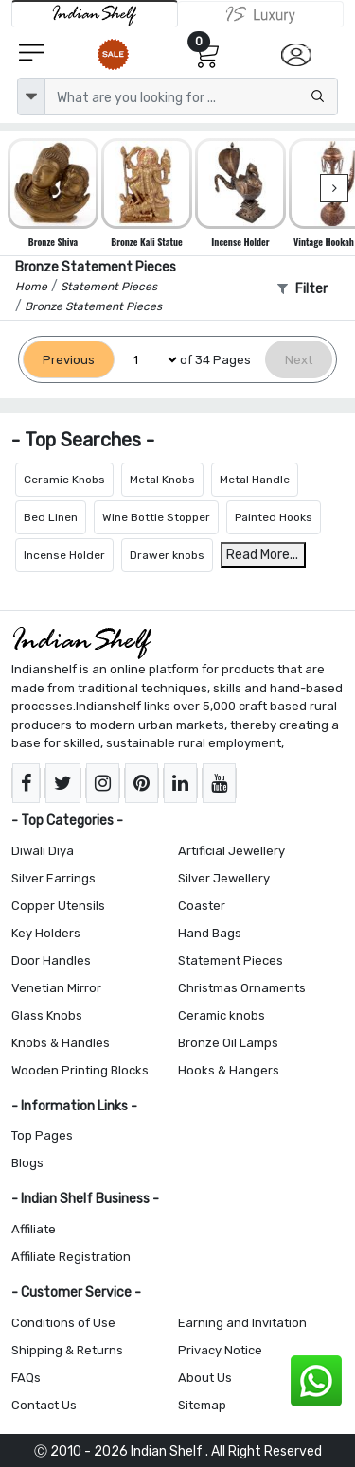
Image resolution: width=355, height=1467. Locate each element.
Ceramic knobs (221, 1015)
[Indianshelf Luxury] (261, 14)
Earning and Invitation (242, 1323)
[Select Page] (147, 360)
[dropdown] (31, 96)
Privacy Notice (220, 1350)
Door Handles (51, 960)
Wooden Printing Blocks (80, 1070)
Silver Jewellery (224, 878)
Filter (302, 289)
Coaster (201, 906)
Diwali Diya (42, 851)
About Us (205, 1378)
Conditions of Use (63, 1323)
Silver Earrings (53, 878)
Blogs (27, 1163)
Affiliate (33, 1229)
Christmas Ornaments (242, 988)
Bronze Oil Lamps (228, 1043)
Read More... (262, 555)
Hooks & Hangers (228, 1070)
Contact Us (44, 1405)
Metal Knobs (162, 479)
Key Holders (45, 933)
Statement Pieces (230, 960)
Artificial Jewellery (231, 851)
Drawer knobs (167, 555)
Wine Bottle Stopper (156, 517)
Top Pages (42, 1135)
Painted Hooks (273, 517)
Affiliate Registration (71, 1256)
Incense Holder (64, 555)
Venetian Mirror (56, 988)
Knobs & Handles (60, 1043)
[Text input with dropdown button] (191, 96)
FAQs (26, 1378)
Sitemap (202, 1405)
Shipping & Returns (67, 1350)
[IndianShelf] (94, 13)
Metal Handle (255, 479)
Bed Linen (51, 517)
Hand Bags (209, 933)
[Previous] (69, 360)
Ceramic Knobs (64, 479)
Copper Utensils (58, 906)
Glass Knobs (46, 1015)
